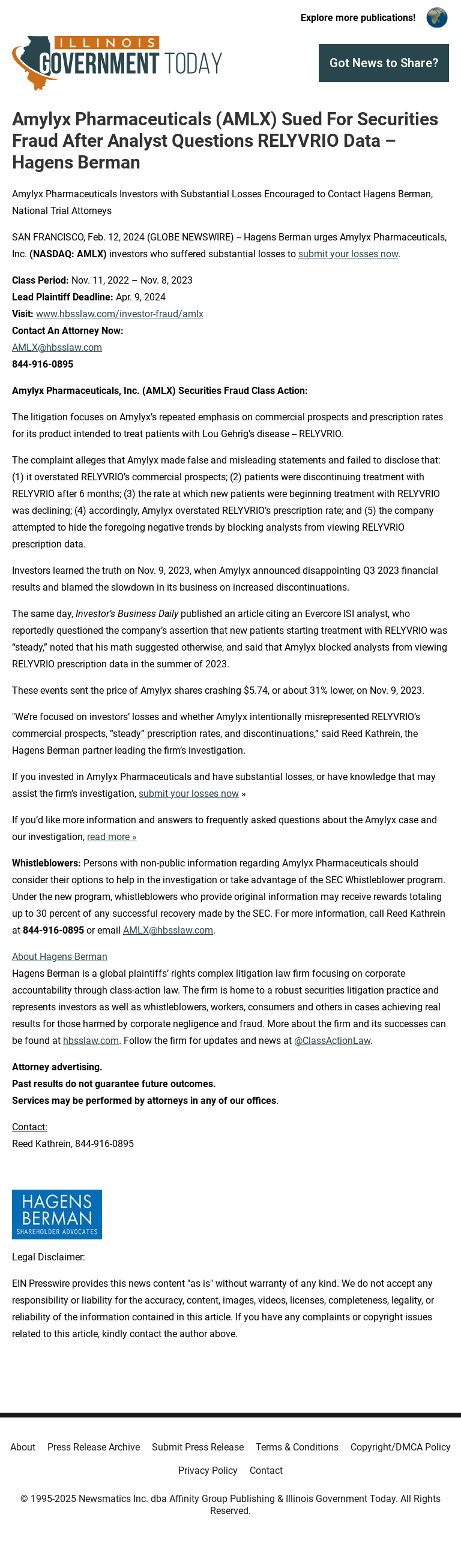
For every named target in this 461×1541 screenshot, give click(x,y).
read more (108, 836)
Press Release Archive (93, 1447)
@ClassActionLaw (332, 1040)
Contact (266, 1470)
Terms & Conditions (297, 1447)
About (22, 1447)
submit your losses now (348, 254)
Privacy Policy (208, 1470)
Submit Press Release (198, 1447)
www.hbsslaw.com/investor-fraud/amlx (119, 314)
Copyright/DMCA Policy (401, 1447)
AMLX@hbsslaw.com (57, 347)
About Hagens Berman (59, 956)
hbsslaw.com (91, 1040)
